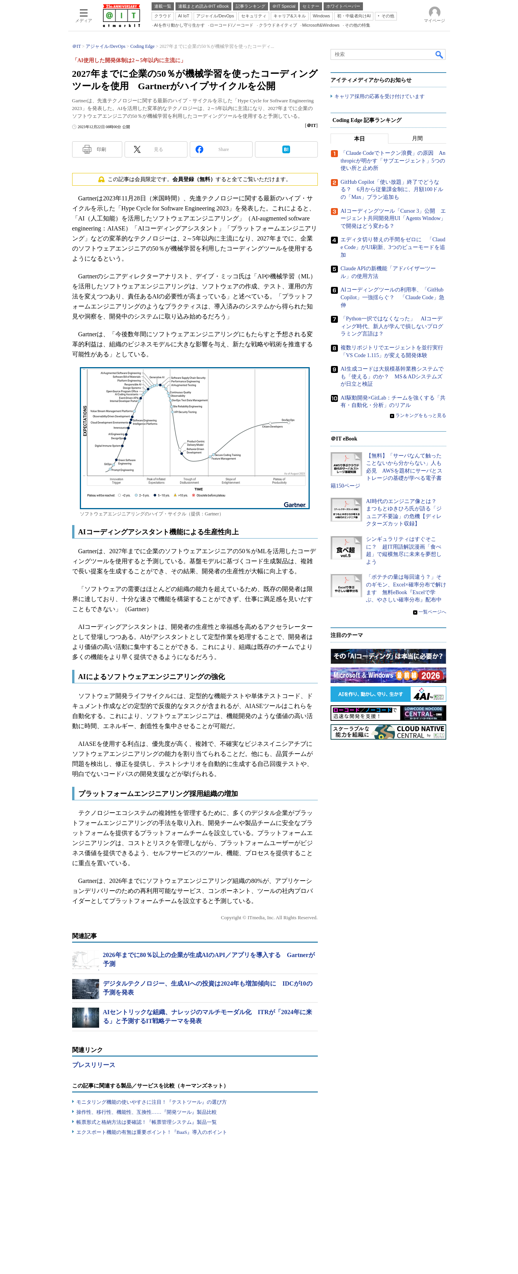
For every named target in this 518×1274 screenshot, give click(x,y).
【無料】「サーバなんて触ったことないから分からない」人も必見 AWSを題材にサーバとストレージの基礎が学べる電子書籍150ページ (386, 471)
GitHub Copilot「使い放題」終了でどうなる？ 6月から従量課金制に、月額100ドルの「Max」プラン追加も (392, 190)
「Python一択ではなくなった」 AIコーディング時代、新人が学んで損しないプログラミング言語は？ (392, 326)
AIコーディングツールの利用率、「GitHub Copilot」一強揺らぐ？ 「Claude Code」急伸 (392, 297)
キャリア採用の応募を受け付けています (379, 97)
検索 (439, 54)
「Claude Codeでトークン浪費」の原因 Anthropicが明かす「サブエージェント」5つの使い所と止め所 (393, 161)
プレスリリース (93, 1065)
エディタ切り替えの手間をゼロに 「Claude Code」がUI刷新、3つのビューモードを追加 (393, 247)
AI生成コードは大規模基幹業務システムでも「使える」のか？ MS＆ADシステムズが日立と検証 (392, 376)
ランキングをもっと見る (420, 415)
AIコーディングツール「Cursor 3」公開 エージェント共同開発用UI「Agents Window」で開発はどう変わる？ (393, 218)
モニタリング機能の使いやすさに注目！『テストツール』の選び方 (151, 1102)
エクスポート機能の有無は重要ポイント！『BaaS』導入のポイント (151, 1132)
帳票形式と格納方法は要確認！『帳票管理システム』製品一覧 (146, 1122)
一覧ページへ (432, 612)
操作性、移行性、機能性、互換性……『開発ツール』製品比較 (146, 1112)
